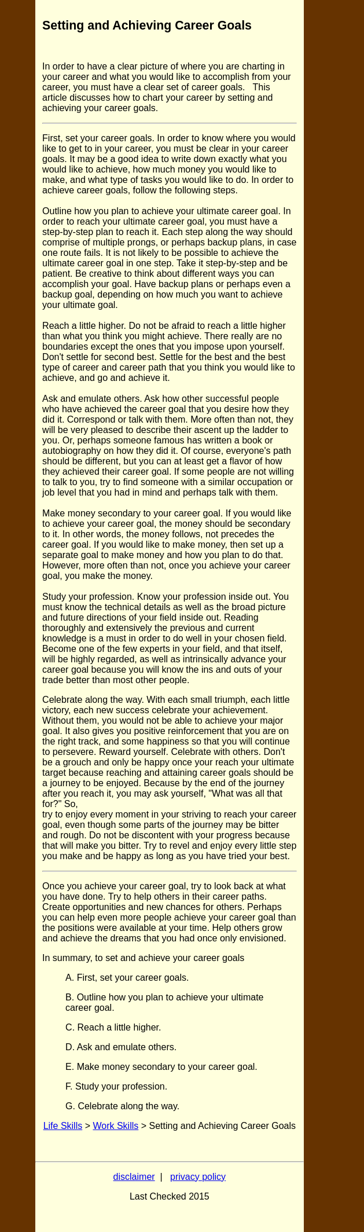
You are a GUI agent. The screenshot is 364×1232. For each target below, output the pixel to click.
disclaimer (134, 1177)
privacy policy (198, 1177)
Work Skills (115, 1126)
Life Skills (63, 1126)
